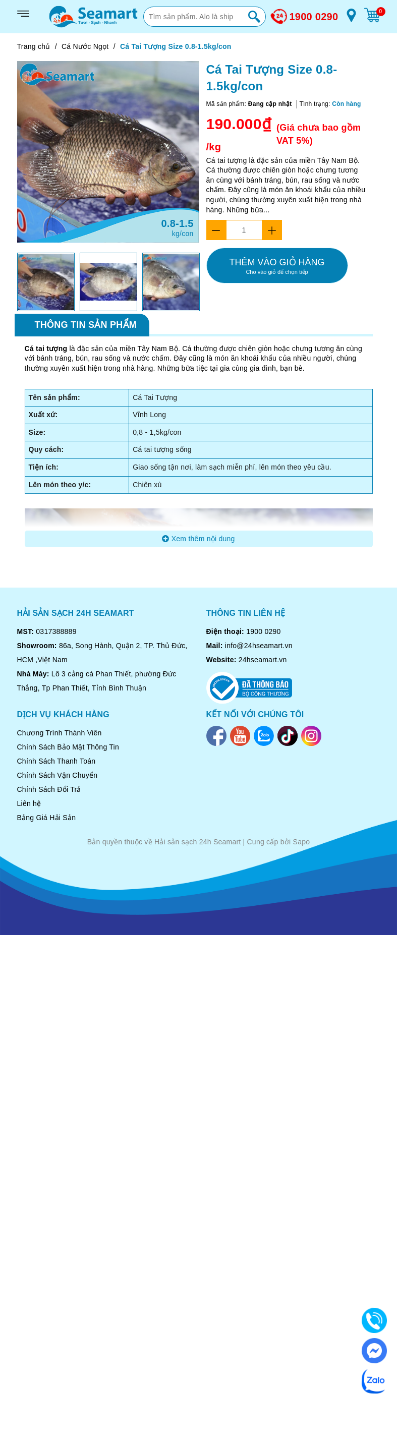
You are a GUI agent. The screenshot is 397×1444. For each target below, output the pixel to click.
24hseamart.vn (263, 660)
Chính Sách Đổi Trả (49, 789)
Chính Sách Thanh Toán (56, 761)
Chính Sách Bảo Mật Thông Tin (68, 747)
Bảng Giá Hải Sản (46, 818)
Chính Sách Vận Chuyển (57, 775)
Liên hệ (29, 803)
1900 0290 (314, 17)
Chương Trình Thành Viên (59, 733)
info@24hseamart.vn (259, 646)
